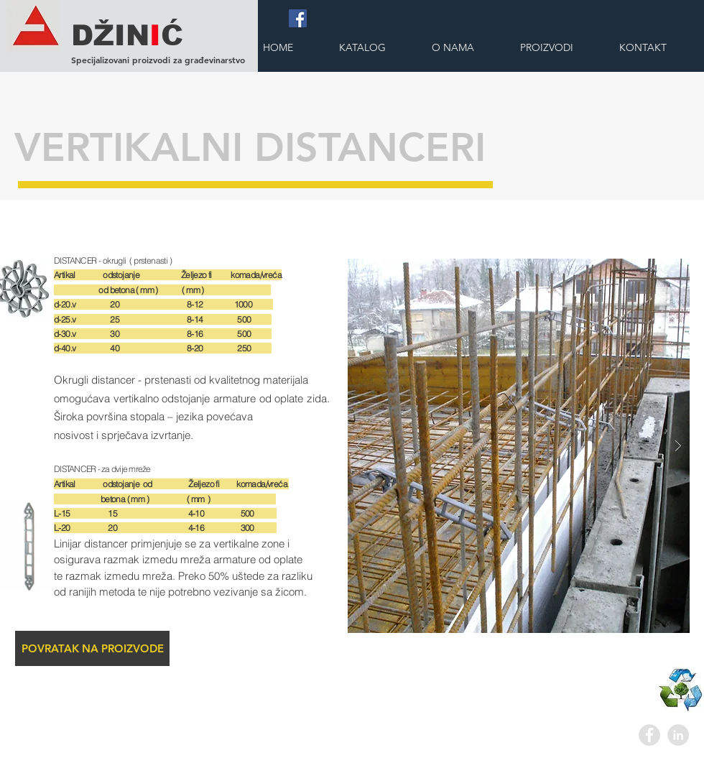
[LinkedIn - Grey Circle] (678, 735)
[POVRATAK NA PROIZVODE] (92, 648)
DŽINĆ (127, 35)
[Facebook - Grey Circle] (649, 735)
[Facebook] (298, 18)
